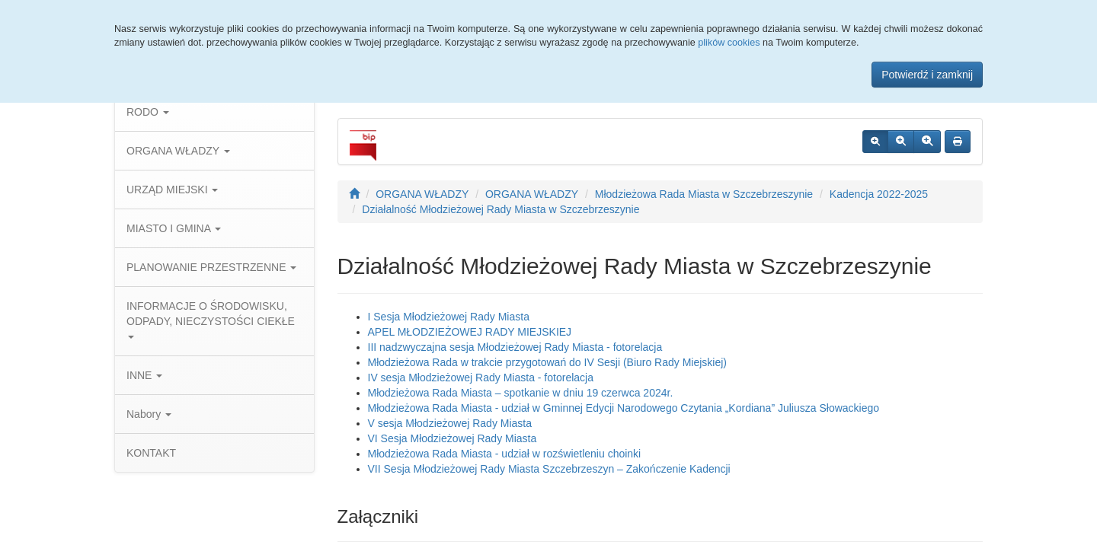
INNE (144, 375)
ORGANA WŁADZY (178, 151)
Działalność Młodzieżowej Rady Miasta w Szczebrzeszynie (500, 209)
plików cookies (729, 42)
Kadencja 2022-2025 (879, 194)
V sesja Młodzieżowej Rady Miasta (450, 423)
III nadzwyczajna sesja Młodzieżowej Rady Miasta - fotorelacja (515, 347)
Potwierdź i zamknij (927, 74)
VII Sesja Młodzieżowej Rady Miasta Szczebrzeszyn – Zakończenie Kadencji (549, 469)
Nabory (148, 414)
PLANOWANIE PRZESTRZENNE (211, 267)
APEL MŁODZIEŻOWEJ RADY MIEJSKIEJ (470, 332)
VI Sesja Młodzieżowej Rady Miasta (452, 438)
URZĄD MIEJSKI (172, 189)
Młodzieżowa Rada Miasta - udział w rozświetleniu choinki (504, 454)
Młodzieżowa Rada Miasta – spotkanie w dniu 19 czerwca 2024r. (520, 393)
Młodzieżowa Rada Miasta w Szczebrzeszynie (704, 194)
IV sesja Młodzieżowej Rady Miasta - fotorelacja (480, 377)
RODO (147, 112)
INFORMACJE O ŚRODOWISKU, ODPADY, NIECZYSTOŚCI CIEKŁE (210, 319)
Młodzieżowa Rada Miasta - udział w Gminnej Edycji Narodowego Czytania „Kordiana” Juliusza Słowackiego (624, 408)
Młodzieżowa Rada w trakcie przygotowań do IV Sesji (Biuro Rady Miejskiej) (548, 362)
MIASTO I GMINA (173, 228)
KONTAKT (151, 453)
